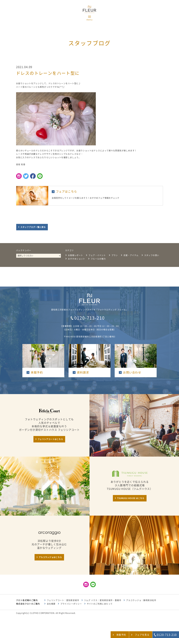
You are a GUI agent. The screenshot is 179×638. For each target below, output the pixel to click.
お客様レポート (75, 255)
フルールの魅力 (98, 259)
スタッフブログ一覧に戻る (33, 227)
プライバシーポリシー (71, 604)
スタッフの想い (151, 255)
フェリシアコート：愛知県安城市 (63, 600)
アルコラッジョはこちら (50, 557)
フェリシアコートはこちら (50, 439)
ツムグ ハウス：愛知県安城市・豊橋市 (102, 600)
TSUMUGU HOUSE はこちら (130, 498)
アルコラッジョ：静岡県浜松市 (141, 600)
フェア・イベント (97, 255)
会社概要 (51, 604)
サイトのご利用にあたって (100, 604)
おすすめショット (76, 259)
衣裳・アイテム (131, 255)
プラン (114, 255)
